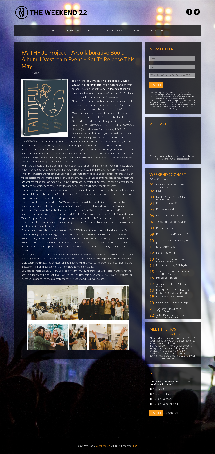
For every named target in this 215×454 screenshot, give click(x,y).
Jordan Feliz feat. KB (177, 234)
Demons (161, 203)
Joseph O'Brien (178, 222)
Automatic (162, 284)
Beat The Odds (164, 290)
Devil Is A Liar (163, 197)
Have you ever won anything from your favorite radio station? (169, 383)
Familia (160, 234)
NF (165, 191)
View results (171, 413)
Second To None (165, 272)
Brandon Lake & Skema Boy (170, 186)
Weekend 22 (103, 446)
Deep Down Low (165, 216)
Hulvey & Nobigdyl (177, 265)
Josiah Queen (175, 203)
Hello (159, 253)
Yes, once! (158, 389)
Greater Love (163, 241)
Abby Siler (182, 216)
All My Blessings (164, 315)
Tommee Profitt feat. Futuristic (170, 317)
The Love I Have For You (169, 309)
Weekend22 (51, 12)
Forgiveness (162, 209)
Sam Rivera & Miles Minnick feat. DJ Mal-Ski (172, 292)
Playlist (160, 228)
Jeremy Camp (180, 303)
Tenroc (170, 228)
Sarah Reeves (176, 297)
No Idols (161, 185)
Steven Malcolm (164, 262)
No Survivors (163, 303)
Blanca (173, 278)
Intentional (162, 278)
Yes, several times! (163, 394)
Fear (159, 191)
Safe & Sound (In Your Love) (171, 259)
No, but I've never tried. (165, 404)
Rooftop (160, 265)
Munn (175, 209)
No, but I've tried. (162, 399)
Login (136, 446)
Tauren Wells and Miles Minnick (173, 273)
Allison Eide (169, 247)
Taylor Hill (170, 253)
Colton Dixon (163, 311)
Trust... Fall (162, 222)
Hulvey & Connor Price (172, 286)
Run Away (161, 297)
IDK (158, 247)
